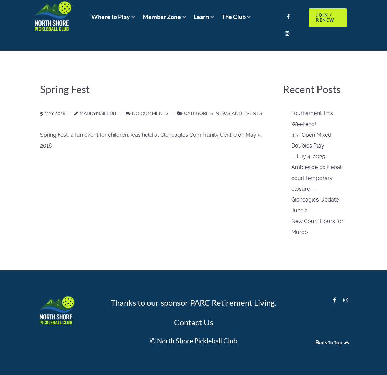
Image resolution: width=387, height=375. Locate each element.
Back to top (333, 342)
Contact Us (193, 322)
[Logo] (56, 311)
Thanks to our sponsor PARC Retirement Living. (193, 302)
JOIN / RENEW (325, 17)
